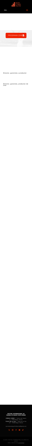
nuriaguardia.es (21, 442)
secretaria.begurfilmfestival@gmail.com (16, 426)
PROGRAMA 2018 (15, 35)
